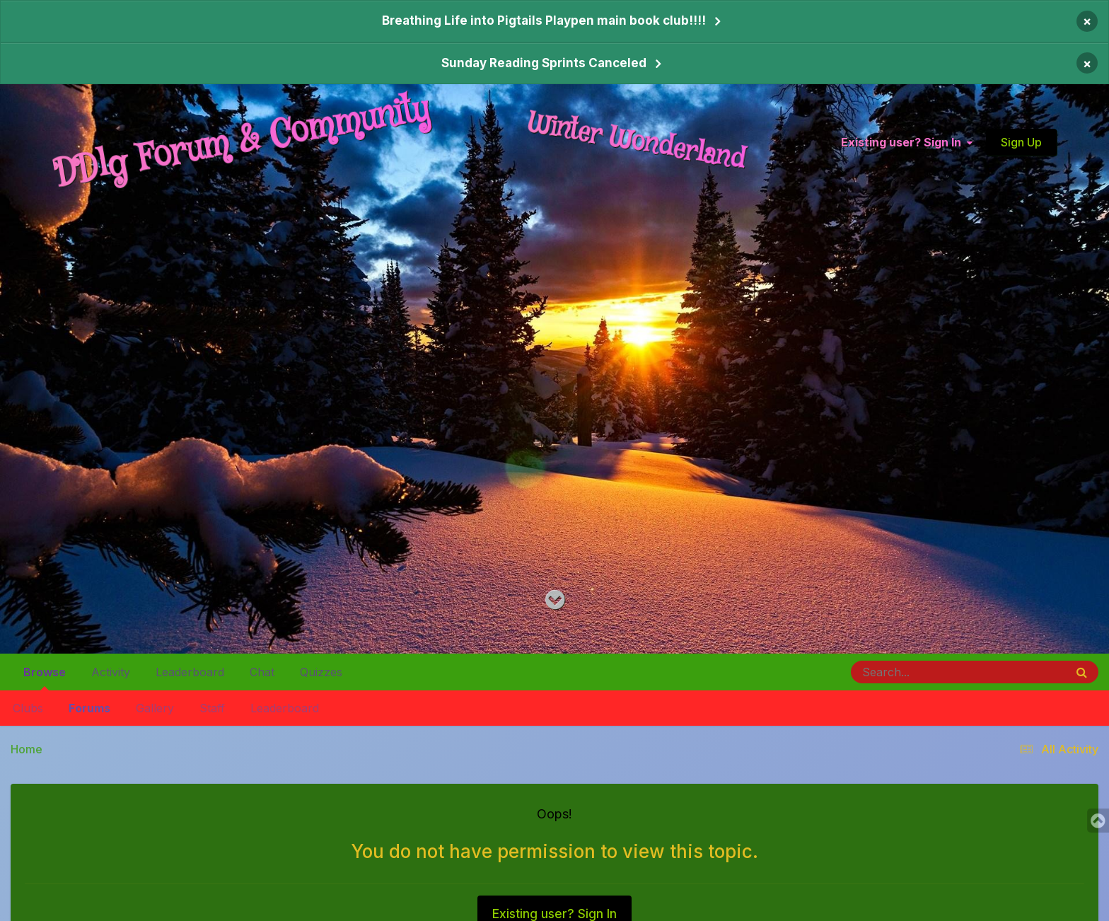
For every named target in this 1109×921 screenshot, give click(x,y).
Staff (212, 708)
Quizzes (321, 672)
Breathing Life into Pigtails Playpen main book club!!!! (544, 20)
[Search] (919, 672)
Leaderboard (284, 708)
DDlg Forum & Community (242, 142)
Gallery (155, 708)
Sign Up (1021, 142)
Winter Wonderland (636, 142)
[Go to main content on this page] (554, 600)
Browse (44, 677)
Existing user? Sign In (906, 142)
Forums (89, 708)
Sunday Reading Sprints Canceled (543, 63)
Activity (110, 672)
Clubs (28, 708)
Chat (262, 672)
